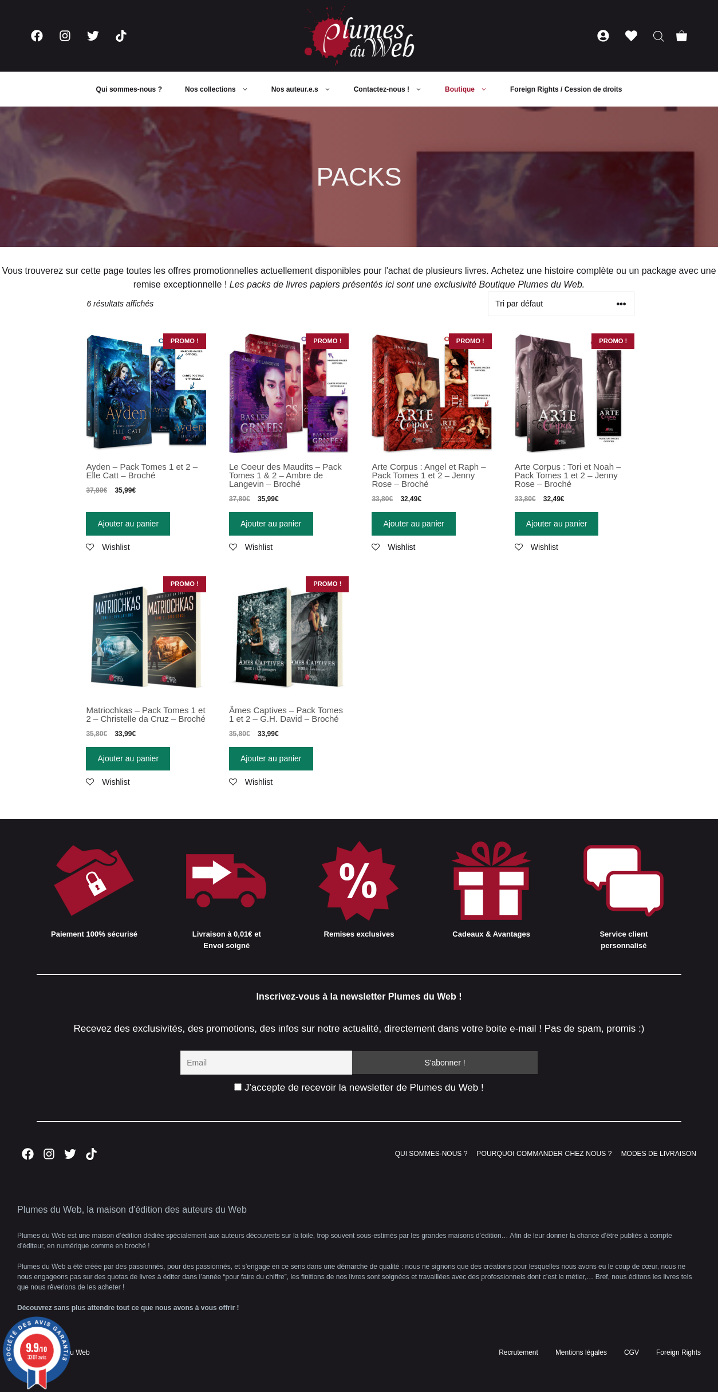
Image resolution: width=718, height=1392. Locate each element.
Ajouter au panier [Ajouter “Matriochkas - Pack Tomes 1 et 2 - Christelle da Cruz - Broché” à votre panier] (128, 758)
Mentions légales (581, 1352)
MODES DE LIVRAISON (658, 1154)
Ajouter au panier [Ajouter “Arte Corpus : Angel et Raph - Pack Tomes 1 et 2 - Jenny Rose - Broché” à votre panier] (413, 523)
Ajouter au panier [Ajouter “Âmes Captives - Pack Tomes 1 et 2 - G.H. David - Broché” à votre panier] (271, 758)
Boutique (472, 89)
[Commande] (561, 304)
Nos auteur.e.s (306, 89)
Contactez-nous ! (393, 89)
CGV (631, 1352)
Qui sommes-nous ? (129, 89)
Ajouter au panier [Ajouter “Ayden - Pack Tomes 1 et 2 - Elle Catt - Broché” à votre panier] (128, 523)
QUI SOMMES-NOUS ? (431, 1154)
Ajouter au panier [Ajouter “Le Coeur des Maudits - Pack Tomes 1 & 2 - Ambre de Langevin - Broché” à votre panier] (271, 523)
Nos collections (222, 89)
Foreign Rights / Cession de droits (566, 89)
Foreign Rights (678, 1352)
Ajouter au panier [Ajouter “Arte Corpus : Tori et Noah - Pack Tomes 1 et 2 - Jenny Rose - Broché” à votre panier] (556, 523)
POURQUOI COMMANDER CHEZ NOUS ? (544, 1154)
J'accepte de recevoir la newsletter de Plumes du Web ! (358, 1087)
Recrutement (518, 1352)
